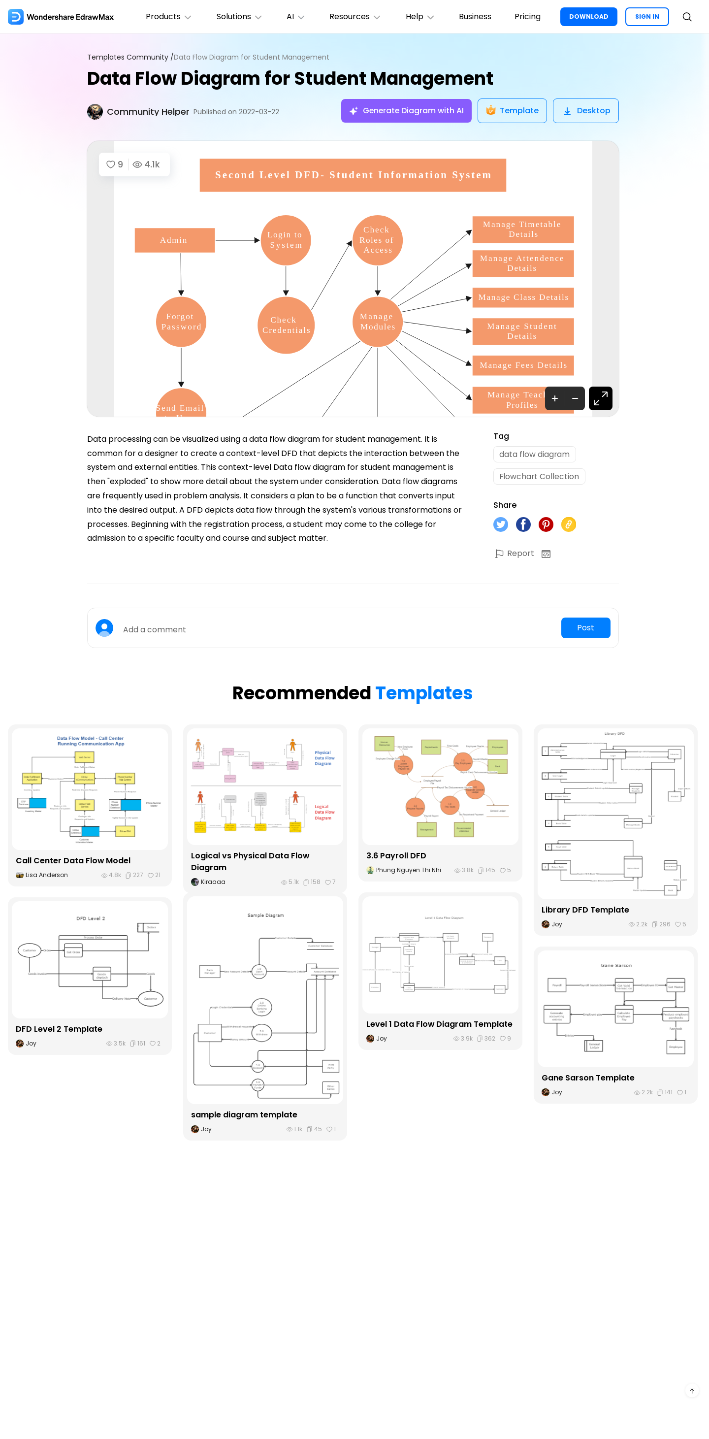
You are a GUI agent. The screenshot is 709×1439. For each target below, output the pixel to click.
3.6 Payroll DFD (396, 856)
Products (167, 16)
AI (295, 16)
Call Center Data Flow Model (73, 861)
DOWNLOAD (589, 16)
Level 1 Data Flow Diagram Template (439, 1024)
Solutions (238, 16)
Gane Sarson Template (588, 1078)
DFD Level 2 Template (59, 1030)
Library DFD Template (585, 910)
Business (474, 16)
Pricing (528, 16)
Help (420, 16)
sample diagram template (244, 1115)
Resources (354, 16)
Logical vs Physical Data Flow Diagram (250, 862)
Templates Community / (130, 57)
